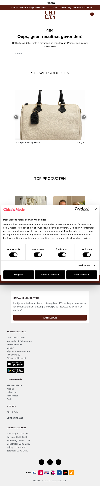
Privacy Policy (13, 354)
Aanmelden (50, 318)
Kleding (10, 389)
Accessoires (12, 395)
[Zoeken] (83, 53)
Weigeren (18, 274)
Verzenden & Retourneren (19, 341)
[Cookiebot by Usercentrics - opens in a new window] (76, 209)
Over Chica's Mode (16, 337)
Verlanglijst (15, 418)
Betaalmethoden (14, 344)
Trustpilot (50, 3)
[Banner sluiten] (96, 209)
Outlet (9, 399)
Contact (10, 348)
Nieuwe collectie (14, 385)
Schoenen (11, 392)
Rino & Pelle (13, 412)
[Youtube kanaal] (58, 462)
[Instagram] (50, 462)
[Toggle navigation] (8, 15)
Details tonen (84, 265)
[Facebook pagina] (41, 462)
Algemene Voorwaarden (18, 351)
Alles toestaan (81, 274)
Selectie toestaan (50, 274)
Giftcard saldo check (16, 358)
